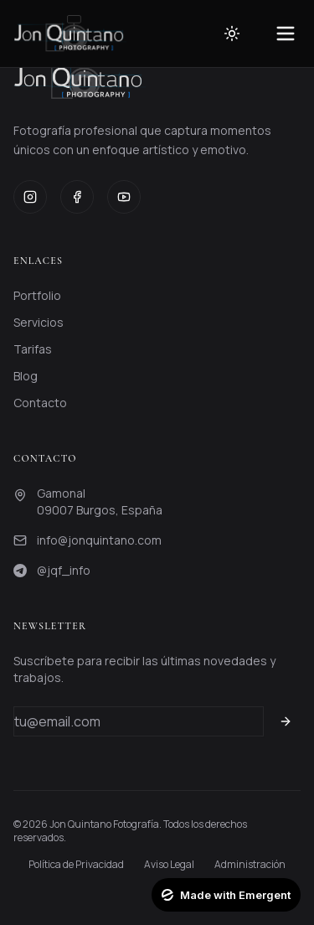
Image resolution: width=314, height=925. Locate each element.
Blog (25, 376)
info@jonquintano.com (99, 540)
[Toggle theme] (232, 33)
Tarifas (32, 349)
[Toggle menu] (285, 33)
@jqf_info (63, 570)
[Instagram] (30, 197)
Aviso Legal (169, 864)
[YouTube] (124, 197)
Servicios (38, 322)
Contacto (40, 403)
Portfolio (37, 295)
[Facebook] (77, 197)
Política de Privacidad (76, 864)
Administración (250, 864)
